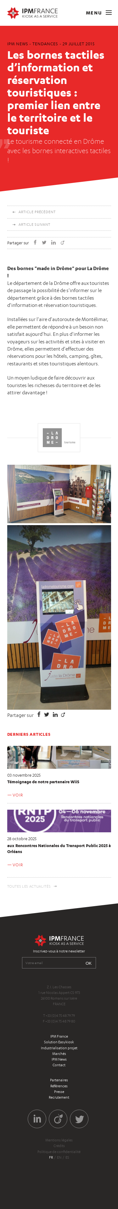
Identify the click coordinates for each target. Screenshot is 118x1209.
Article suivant (34, 224)
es (67, 1157)
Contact (59, 1065)
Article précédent (37, 212)
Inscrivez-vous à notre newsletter (59, 951)
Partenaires (59, 1080)
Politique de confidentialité (59, 1152)
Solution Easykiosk (59, 1042)
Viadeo (58, 1119)
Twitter (79, 1119)
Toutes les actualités (29, 886)
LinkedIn (37, 1119)
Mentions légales (59, 1140)
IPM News (59, 1059)
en (59, 1157)
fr (51, 1157)
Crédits (59, 1146)
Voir (18, 794)
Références (59, 1086)
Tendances (45, 43)
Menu (99, 12)
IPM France (59, 1036)
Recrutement (59, 1097)
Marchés (59, 1053)
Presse (59, 1092)
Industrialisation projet (59, 1048)
